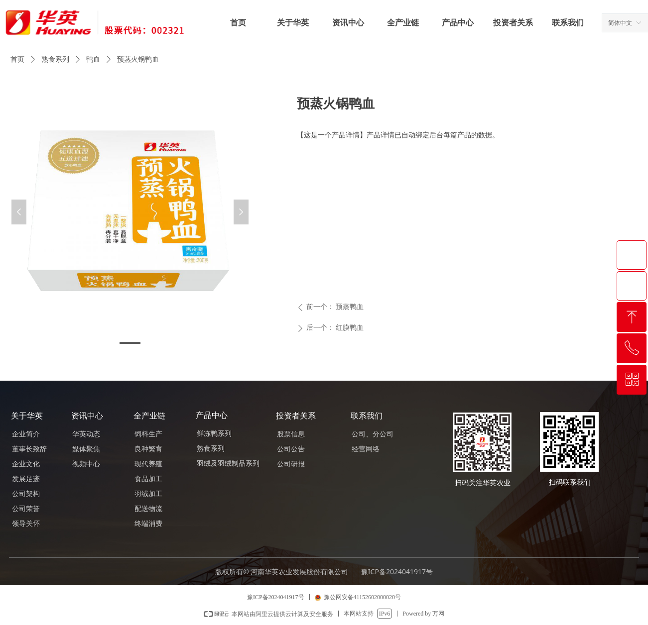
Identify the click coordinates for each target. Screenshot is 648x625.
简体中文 (620, 22)
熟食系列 (55, 59)
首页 (17, 59)
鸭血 (93, 59)
